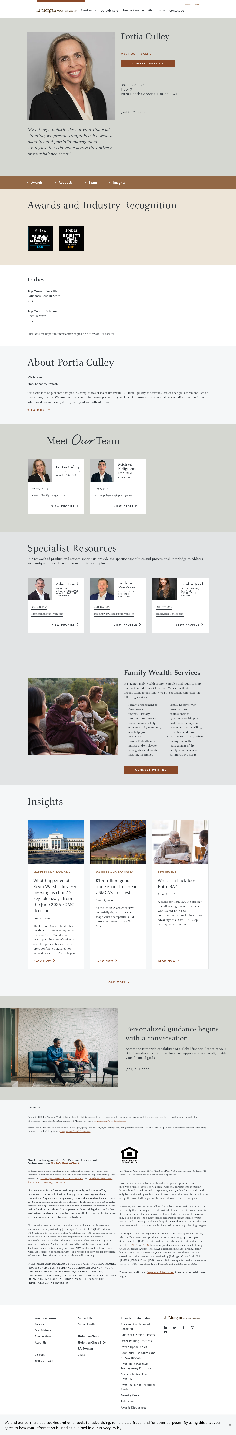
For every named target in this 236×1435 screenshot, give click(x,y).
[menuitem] (109, 11)
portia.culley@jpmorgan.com (48, 495)
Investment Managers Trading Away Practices (136, 1366)
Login (197, 4)
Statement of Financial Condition (135, 1326)
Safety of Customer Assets (138, 1335)
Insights (119, 183)
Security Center (131, 1395)
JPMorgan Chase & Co (92, 1342)
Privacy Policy (110, 1428)
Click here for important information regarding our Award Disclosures (71, 334)
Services (88, 10)
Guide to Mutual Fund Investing (134, 1376)
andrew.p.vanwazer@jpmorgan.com (114, 614)
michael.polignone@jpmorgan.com (114, 495)
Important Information (160, 1272)
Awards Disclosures (133, 1407)
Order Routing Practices (136, 1341)
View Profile (63, 506)
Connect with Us (148, 63)
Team (93, 183)
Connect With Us (88, 1324)
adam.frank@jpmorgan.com (47, 614)
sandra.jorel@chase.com (170, 614)
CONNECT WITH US (151, 769)
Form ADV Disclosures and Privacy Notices (138, 1355)
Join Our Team (44, 1360)
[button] (229, 1425)
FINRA (133, 1245)
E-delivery (127, 1401)
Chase (82, 1354)
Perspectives (133, 10)
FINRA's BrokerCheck (65, 1163)
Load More (116, 982)
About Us (156, 10)
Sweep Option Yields (134, 1347)
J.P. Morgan (85, 1348)
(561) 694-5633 (137, 1068)
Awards (36, 183)
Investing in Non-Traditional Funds (138, 1387)
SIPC (146, 1245)
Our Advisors (43, 1330)
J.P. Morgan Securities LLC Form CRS (62, 1178)
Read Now (42, 960)
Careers (188, 4)
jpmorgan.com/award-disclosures (110, 1121)
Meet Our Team (134, 54)
